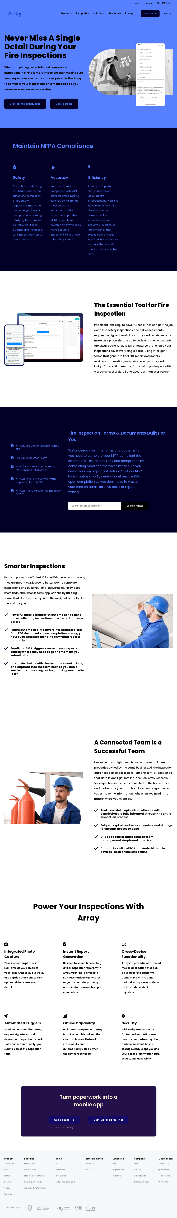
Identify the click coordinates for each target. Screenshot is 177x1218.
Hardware (60, 1170)
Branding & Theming (34, 1176)
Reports (7, 1182)
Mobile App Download (65, 1182)
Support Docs (118, 1176)
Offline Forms (30, 1170)
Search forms (135, 506)
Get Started (150, 13)
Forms (7, 1176)
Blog (115, 1163)
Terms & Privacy (141, 1182)
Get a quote (61, 1120)
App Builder (9, 1163)
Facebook (164, 1176)
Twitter (163, 1182)
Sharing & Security (33, 1182)
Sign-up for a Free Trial (108, 1120)
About (136, 1163)
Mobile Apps (29, 1163)
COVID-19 (89, 1170)
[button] (66, 13)
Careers (137, 1170)
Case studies (140, 1176)
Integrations (61, 1176)
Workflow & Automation (35, 1188)
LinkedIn (164, 1170)
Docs (6, 1170)
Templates (89, 1163)
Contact (149, 3)
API (57, 1163)
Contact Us (164, 1163)
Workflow (8, 1194)
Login (165, 13)
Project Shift (118, 1170)
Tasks (7, 1188)
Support (138, 3)
